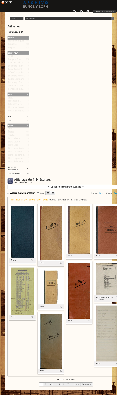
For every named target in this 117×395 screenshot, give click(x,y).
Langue (81, 11)
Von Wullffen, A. (16, 111)
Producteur (13, 52)
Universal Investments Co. (21, 108)
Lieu (9, 116)
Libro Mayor (14, 139)
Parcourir (16, 18)
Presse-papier (74, 11)
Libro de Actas (15, 152)
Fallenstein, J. (14, 101)
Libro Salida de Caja (17, 162)
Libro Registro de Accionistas (22, 155)
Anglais (11, 47)
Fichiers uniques (16, 41)
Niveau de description (13, 168)
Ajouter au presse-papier (32, 260)
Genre (10, 125)
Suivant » (86, 384)
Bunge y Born (14, 59)
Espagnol (12, 44)
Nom (10, 94)
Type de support (14, 173)
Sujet (10, 120)
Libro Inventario (16, 148)
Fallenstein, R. (15, 104)
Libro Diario (14, 142)
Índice (11, 132)
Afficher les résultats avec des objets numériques (68, 200)
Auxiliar (11, 135)
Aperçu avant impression (21, 192)
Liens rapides (88, 11)
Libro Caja (13, 145)
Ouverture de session (103, 11)
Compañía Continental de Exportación (27, 86)
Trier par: (94, 193)
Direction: (109, 193)
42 (77, 384)
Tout (10, 56)
